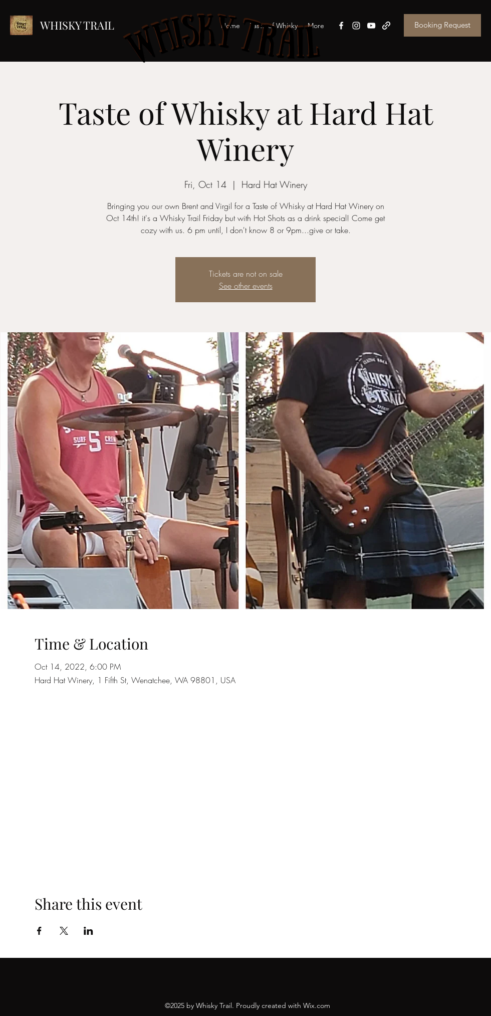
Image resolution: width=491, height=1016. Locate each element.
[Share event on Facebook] (39, 931)
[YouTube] (371, 26)
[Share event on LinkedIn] (88, 931)
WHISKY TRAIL (77, 25)
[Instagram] (356, 26)
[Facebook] (341, 26)
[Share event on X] (64, 931)
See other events (246, 285)
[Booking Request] (442, 25)
